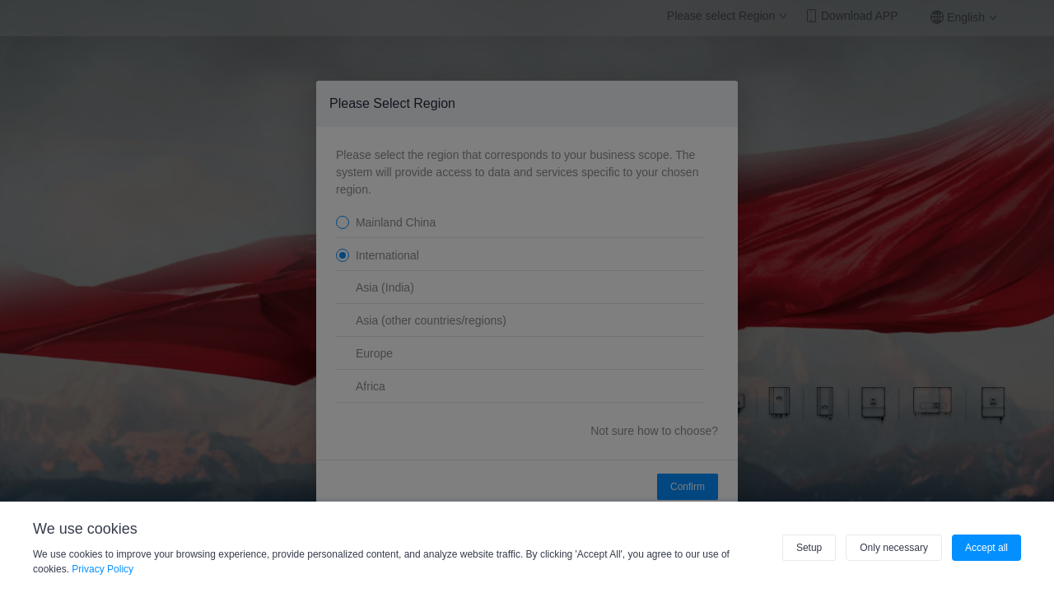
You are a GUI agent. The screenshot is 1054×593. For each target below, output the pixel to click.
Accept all (986, 547)
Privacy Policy (102, 569)
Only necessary (894, 547)
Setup (809, 547)
